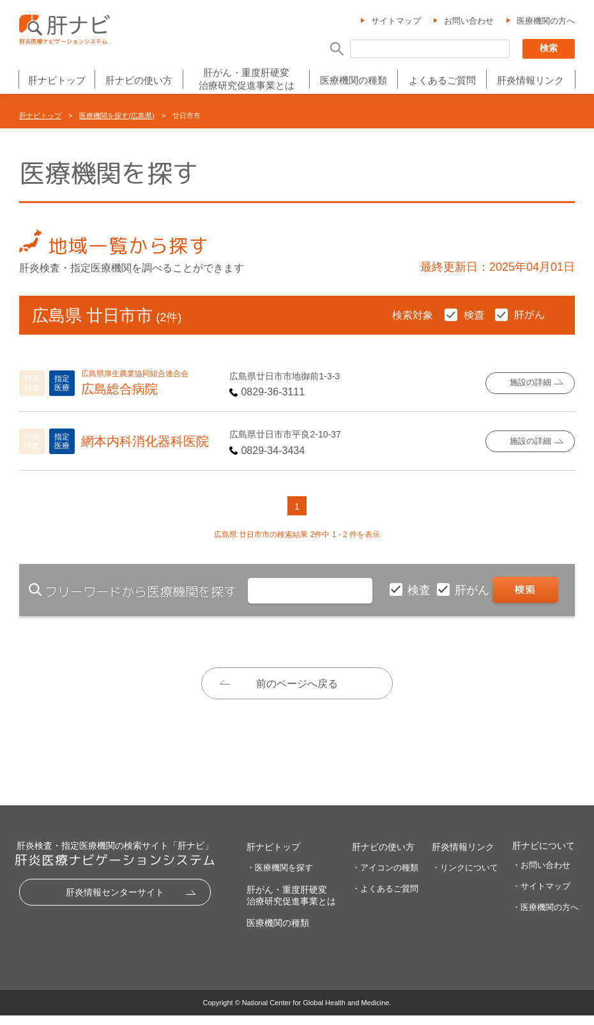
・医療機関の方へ (545, 916)
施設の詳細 (530, 383)
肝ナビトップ (57, 80)
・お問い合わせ (541, 874)
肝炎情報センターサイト (115, 901)
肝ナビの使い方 (138, 80)
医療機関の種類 (353, 80)
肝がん (473, 590)
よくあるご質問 (442, 80)
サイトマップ (396, 21)
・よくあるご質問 (385, 897)
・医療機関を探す (280, 876)
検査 (420, 590)
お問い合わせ (469, 21)
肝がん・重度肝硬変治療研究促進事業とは (246, 79)
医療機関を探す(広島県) (116, 115)
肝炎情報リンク (530, 80)
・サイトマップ (541, 895)
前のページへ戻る (297, 683)
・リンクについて (465, 876)
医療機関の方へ (546, 21)
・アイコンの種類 (385, 876)
